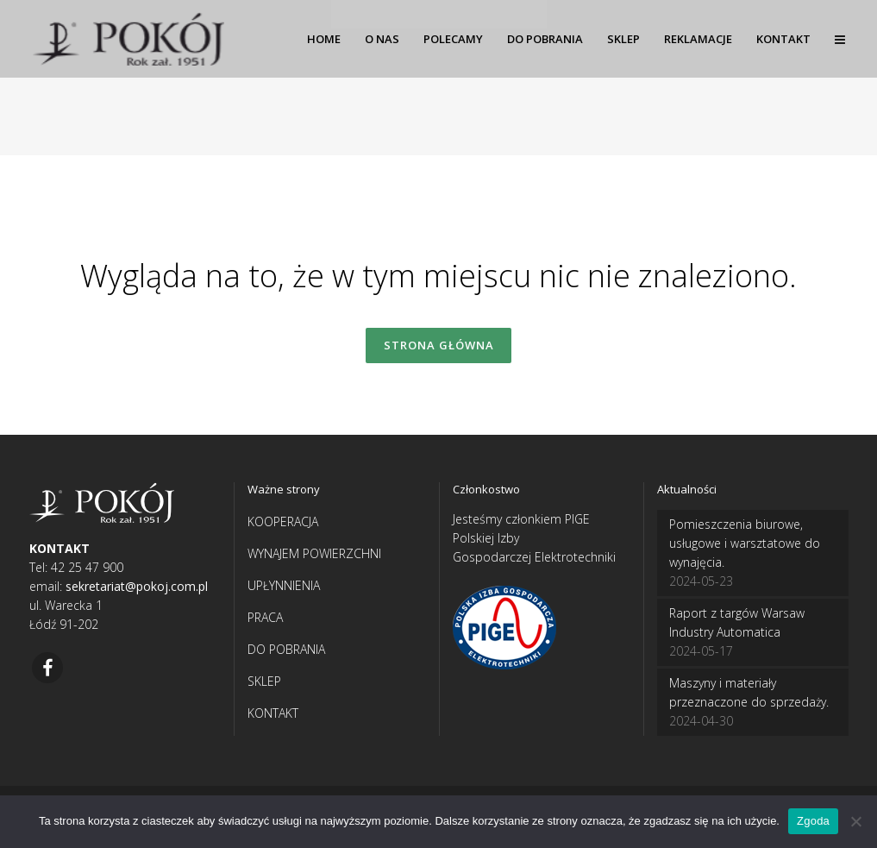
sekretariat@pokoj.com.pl (137, 588)
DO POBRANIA (286, 651)
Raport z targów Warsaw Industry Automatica (737, 624)
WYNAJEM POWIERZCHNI (314, 555)
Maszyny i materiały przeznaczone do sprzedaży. (749, 694)
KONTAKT (272, 715)
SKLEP (264, 683)
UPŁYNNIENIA (283, 587)
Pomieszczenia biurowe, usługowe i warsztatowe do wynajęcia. (744, 545)
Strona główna (439, 346)
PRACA (265, 619)
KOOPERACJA (282, 523)
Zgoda (813, 820)
